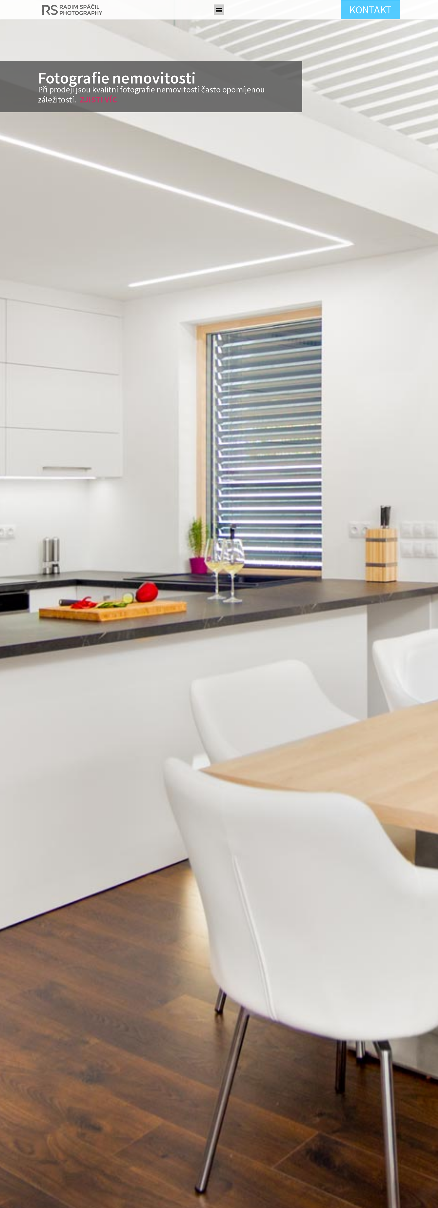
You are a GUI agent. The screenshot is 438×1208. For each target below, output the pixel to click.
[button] (219, 10)
